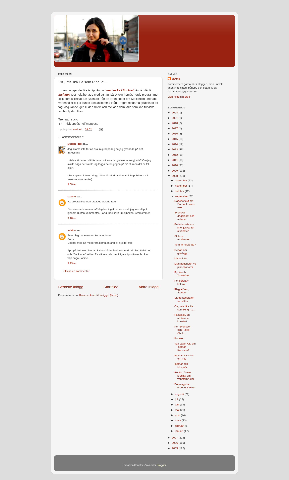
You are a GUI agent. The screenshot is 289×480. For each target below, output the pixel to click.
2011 (175, 160)
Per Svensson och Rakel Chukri (182, 329)
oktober (180, 191)
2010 (175, 165)
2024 (175, 112)
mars (178, 420)
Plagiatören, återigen (181, 291)
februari (180, 425)
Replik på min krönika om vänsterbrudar (184, 375)
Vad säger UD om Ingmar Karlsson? (185, 347)
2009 (175, 170)
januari (179, 431)
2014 (175, 144)
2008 (175, 175)
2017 (175, 128)
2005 (175, 448)
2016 (175, 133)
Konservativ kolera (181, 282)
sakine (71, 196)
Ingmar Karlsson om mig (184, 357)
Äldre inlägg (148, 287)
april (178, 415)
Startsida (110, 287)
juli (177, 399)
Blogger (161, 465)
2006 (175, 442)
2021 (175, 117)
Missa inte (180, 258)
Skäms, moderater (182, 238)
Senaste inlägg (70, 287)
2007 (175, 437)
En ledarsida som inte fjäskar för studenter (184, 227)
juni (177, 404)
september (182, 196)
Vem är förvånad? (185, 244)
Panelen (179, 338)
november (181, 185)
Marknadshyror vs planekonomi (185, 265)
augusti (179, 394)
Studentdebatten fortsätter (184, 299)
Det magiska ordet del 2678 (184, 386)
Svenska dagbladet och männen (184, 215)
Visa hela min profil (179, 96)
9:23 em (72, 263)
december (181, 180)
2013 (175, 149)
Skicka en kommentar (76, 271)
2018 (175, 123)
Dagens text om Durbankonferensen (184, 204)
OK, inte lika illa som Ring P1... (184, 308)
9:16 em (72, 218)
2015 (175, 138)
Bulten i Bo (74, 143)
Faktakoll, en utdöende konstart (182, 318)
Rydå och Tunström (181, 274)
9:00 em (72, 184)
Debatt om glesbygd (181, 252)
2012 (175, 154)
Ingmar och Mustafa (181, 365)
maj (177, 409)
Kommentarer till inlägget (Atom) (98, 295)
